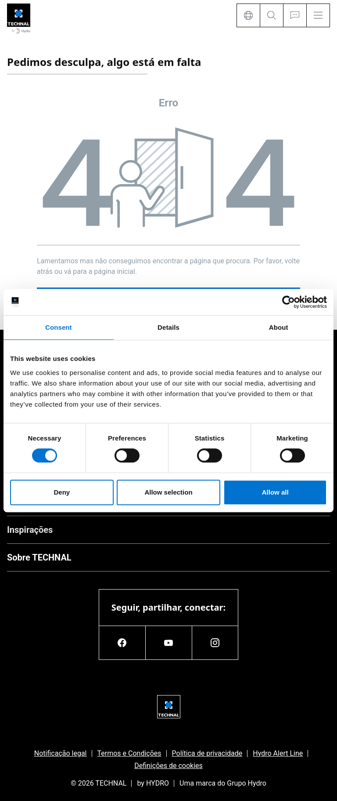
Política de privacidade (207, 753)
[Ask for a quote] (294, 15)
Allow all (275, 492)
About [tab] (278, 327)
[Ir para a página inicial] (18, 19)
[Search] (271, 15)
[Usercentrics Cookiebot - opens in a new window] (288, 302)
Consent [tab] (58, 327)
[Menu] (318, 15)
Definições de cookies (168, 765)
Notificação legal (60, 753)
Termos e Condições (129, 753)
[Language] (248, 15)
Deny (62, 492)
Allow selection (168, 492)
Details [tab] (168, 327)
